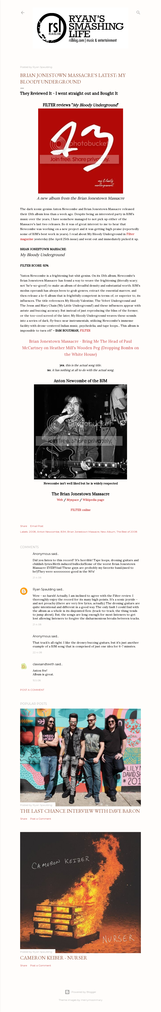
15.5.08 (37, 680)
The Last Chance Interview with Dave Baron (80, 811)
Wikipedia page (93, 500)
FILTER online (81, 510)
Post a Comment (32, 689)
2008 (32, 531)
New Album (108, 531)
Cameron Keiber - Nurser (53, 957)
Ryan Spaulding (44, 589)
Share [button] (23, 526)
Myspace (73, 500)
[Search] (138, 12)
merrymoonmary (92, 999)
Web (60, 500)
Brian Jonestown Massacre (83, 531)
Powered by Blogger (80, 992)
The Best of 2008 (127, 531)
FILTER (85, 330)
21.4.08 (37, 577)
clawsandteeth (43, 664)
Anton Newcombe (48, 531)
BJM (63, 531)
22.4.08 (37, 652)
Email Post (36, 526)
